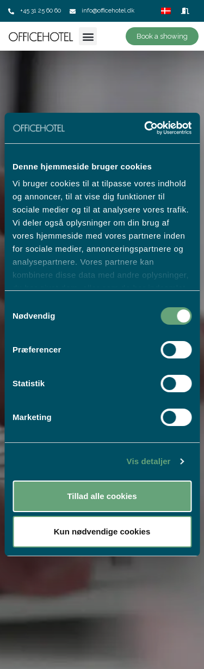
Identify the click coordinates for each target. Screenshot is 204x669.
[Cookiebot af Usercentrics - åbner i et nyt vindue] (145, 128)
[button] (88, 36)
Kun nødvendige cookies (102, 531)
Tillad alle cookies (102, 496)
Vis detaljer (149, 461)
